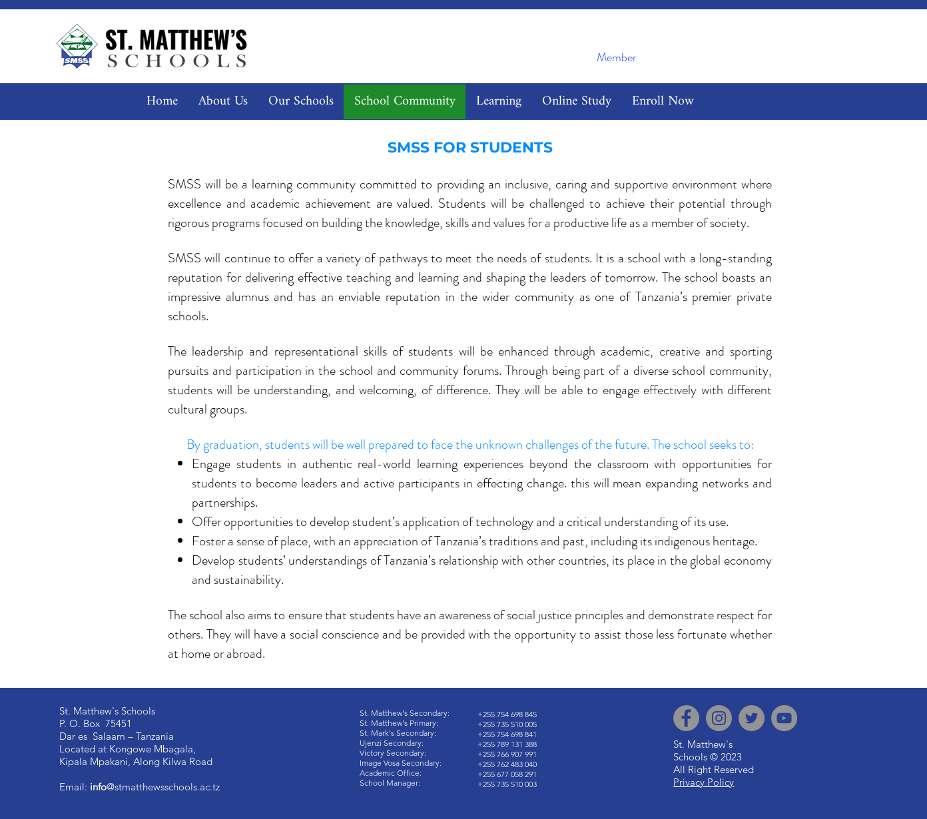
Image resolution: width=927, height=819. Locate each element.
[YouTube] (784, 718)
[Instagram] (719, 718)
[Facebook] (686, 718)
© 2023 (726, 756)
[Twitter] (752, 718)
